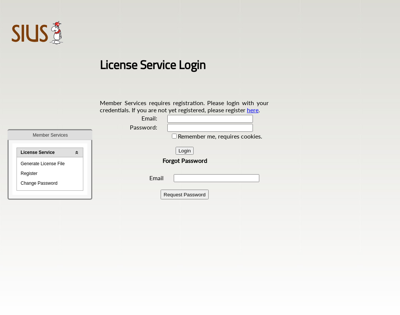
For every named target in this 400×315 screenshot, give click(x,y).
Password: (143, 127)
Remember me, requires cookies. (220, 136)
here (253, 109)
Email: (149, 118)
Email (156, 177)
